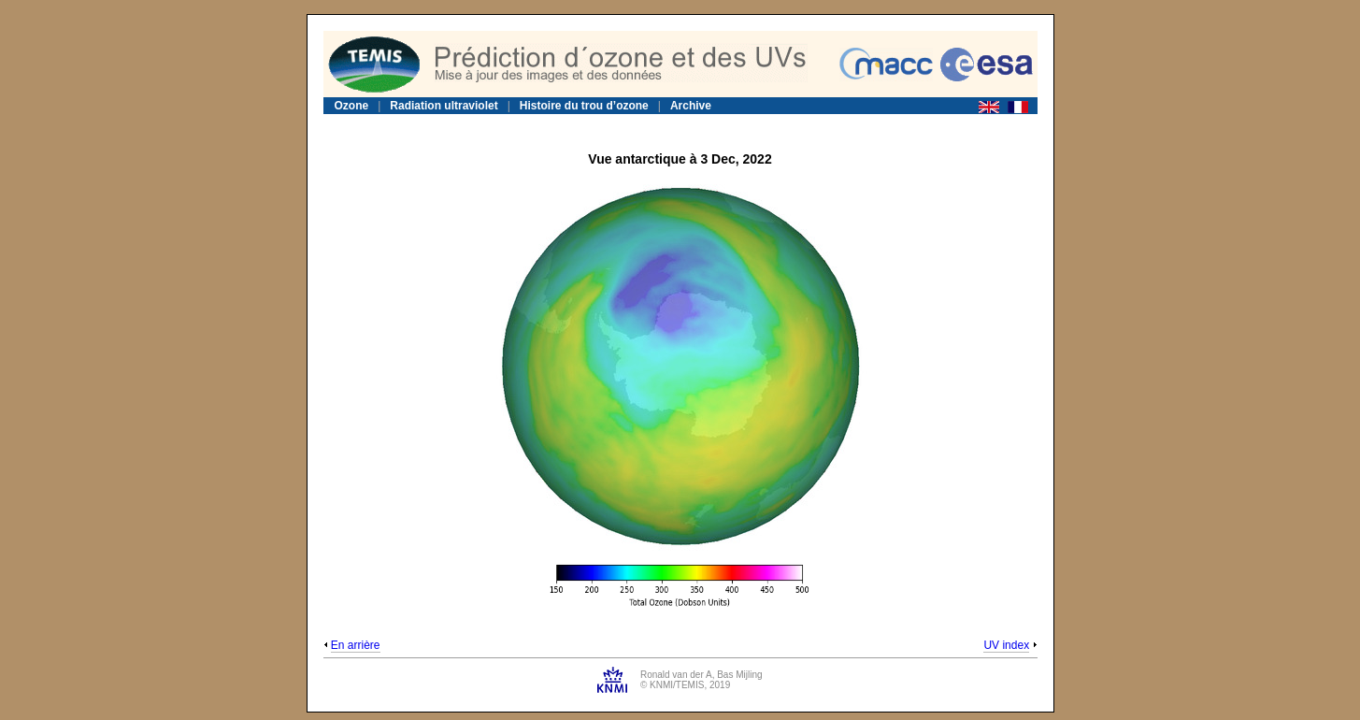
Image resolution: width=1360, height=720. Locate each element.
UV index (1006, 645)
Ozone (352, 105)
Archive (690, 105)
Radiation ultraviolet (443, 105)
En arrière (355, 645)
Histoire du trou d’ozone (584, 105)
